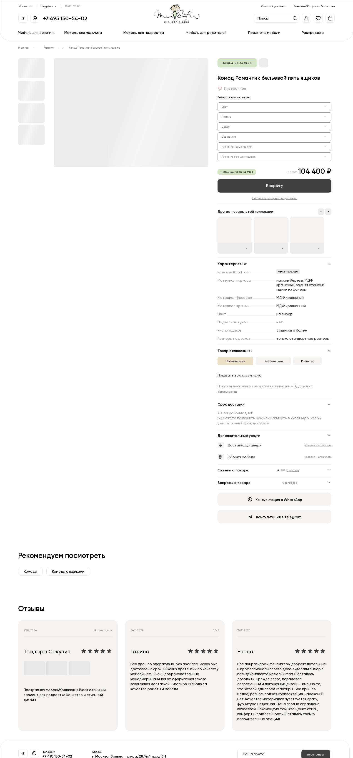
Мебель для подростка (143, 32)
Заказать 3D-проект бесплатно (314, 6)
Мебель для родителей (206, 32)
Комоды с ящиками (68, 571)
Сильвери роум (235, 360)
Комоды (30, 571)
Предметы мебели (264, 32)
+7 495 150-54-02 (65, 18)
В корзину (274, 185)
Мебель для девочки (36, 32)
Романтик (307, 360)
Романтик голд (273, 360)
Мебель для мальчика (83, 32)
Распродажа (313, 32)
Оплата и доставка (273, 6)
